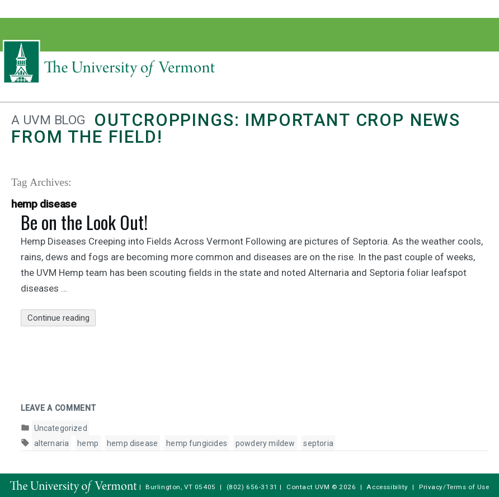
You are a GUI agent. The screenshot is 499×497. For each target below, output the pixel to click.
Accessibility (387, 487)
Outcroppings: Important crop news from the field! (235, 128)
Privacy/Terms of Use (454, 487)
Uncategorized (60, 428)
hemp (87, 443)
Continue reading (61, 318)
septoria (318, 443)
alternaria (51, 443)
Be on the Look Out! (84, 222)
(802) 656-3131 (252, 487)
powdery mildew (265, 443)
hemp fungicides (196, 443)
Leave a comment (58, 408)
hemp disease (132, 443)
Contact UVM (307, 487)
